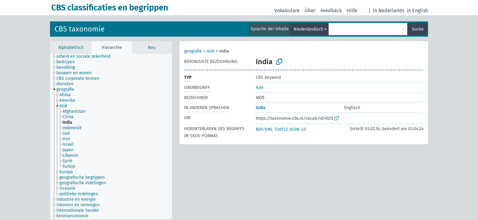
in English (417, 10)
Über (310, 10)
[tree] (111, 136)
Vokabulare (287, 10)
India (261, 107)
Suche (418, 29)
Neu (152, 47)
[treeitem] (86, 56)
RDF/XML (264, 129)
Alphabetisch (71, 47)
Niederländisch (308, 29)
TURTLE (281, 129)
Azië (211, 51)
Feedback (331, 10)
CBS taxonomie (80, 29)
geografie (193, 51)
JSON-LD (298, 129)
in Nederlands (388, 10)
